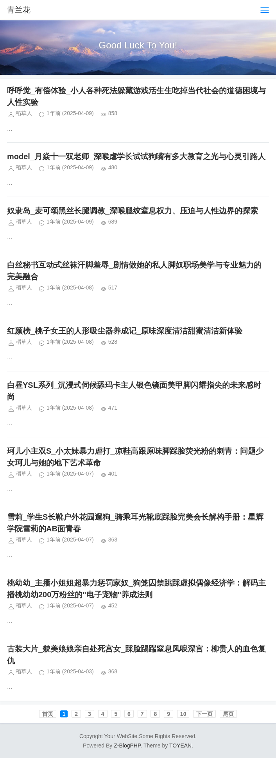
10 (183, 714)
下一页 (204, 714)
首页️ (47, 714)
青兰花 (18, 9)
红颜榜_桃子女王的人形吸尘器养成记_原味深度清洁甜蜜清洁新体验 (124, 331)
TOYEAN (180, 745)
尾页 (228, 714)
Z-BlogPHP (127, 745)
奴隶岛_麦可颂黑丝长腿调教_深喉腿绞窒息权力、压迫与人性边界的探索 (132, 210)
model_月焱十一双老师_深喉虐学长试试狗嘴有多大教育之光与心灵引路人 (136, 156)
